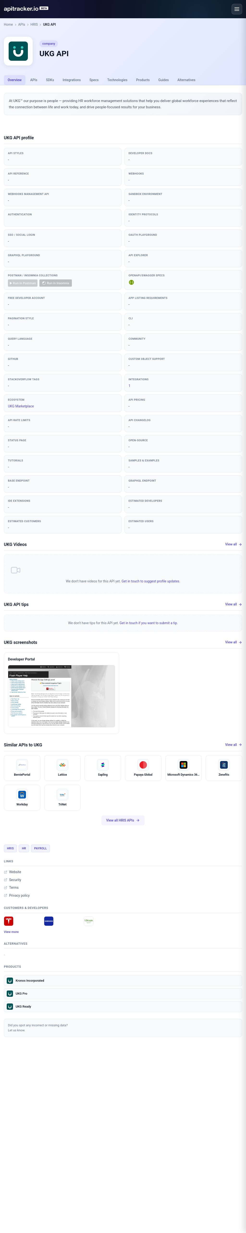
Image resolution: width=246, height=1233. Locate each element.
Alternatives (186, 80)
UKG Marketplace (21, 406)
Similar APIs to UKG (23, 744)
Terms (11, 887)
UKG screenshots (20, 642)
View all (233, 544)
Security (12, 880)
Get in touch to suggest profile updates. (151, 581)
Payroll (40, 848)
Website (12, 872)
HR (24, 848)
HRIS (34, 24)
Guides (163, 80)
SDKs (50, 80)
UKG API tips (16, 604)
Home (8, 24)
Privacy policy (17, 895)
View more (11, 932)
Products (143, 80)
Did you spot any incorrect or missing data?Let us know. (38, 1027)
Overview (15, 80)
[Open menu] (237, 9)
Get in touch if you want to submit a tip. (149, 623)
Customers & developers (26, 908)
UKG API (49, 24)
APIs (21, 24)
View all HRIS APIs (123, 820)
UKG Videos (15, 544)
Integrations (72, 80)
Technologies (117, 80)
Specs (93, 80)
